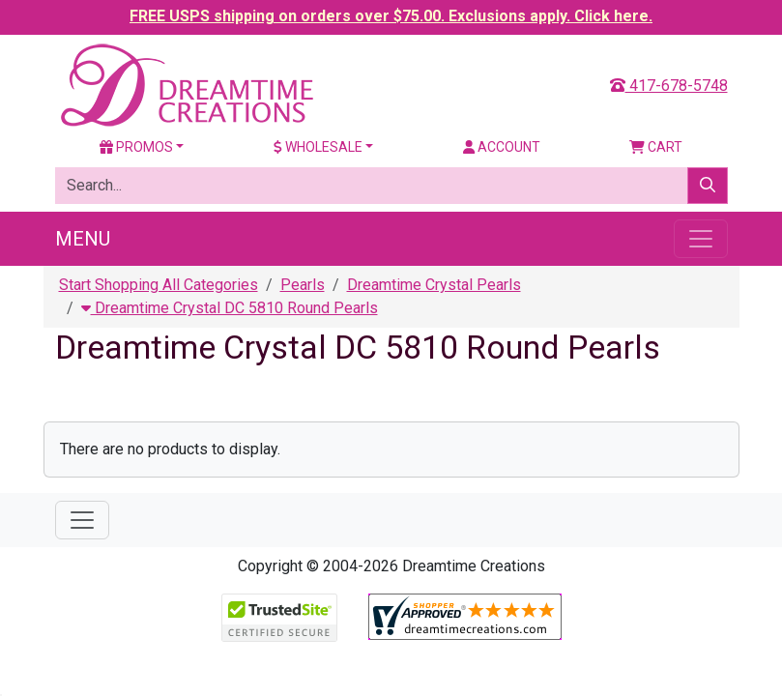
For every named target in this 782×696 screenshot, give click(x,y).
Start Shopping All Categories (158, 285)
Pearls (302, 285)
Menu (82, 238)
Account (501, 147)
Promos (136, 147)
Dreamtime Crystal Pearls (434, 285)
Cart (655, 147)
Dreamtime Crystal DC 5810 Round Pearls (229, 308)
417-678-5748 (669, 85)
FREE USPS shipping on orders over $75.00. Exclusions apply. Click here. (391, 16)
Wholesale (318, 147)
